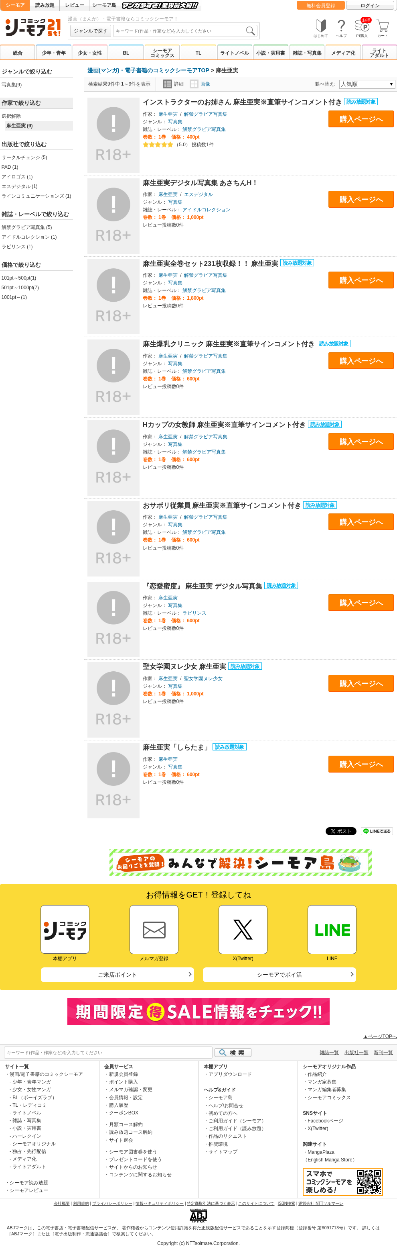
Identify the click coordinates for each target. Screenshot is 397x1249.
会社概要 (62, 1203)
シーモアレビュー (29, 1190)
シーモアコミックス (162, 53)
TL (199, 53)
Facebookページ (325, 1121)
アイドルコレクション (206, 210)
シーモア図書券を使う (133, 1152)
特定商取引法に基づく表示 (211, 1203)
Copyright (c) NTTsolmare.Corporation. (198, 1243)
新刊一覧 (383, 1052)
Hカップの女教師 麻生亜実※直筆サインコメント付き (225, 425)
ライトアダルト (379, 53)
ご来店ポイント (117, 974)
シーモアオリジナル (34, 1144)
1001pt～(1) (14, 297)
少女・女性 (90, 53)
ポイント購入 (123, 1082)
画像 (200, 84)
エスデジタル (198, 194)
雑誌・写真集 (307, 53)
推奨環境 (218, 1144)
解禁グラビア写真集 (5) (27, 227)
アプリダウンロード (230, 1074)
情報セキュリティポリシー (160, 1203)
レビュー (74, 5)
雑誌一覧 (329, 1052)
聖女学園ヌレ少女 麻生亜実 (185, 666)
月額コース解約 (126, 1124)
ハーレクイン (26, 1136)
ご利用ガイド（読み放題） (237, 1128)
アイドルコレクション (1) (29, 237)
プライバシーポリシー (112, 1203)
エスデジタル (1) (20, 186)
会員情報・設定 (126, 1097)
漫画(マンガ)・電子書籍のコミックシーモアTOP (148, 70)
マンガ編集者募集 (327, 1089)
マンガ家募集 (322, 1082)
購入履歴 (118, 1105)
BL (126, 53)
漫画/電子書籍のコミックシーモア (46, 1074)
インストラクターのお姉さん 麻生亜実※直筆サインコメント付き (243, 102)
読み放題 (45, 5)
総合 (17, 53)
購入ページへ (361, 119)
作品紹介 (317, 1074)
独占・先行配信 (29, 1151)
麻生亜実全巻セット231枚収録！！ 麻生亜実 (211, 264)
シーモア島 (104, 5)
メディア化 (343, 53)
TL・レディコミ (29, 1105)
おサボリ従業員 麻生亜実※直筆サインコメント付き (223, 505)
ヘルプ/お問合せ (226, 1105)
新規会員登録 (123, 1074)
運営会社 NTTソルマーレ (320, 1203)
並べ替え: (326, 84)
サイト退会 (121, 1140)
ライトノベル (234, 53)
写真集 (175, 122)
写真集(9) (12, 85)
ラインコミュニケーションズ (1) (36, 196)
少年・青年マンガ (31, 1082)
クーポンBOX (123, 1113)
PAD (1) (10, 167)
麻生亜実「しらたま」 (178, 747)
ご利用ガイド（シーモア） (237, 1121)
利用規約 (81, 1203)
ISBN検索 (286, 1203)
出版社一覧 (356, 1052)
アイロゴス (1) (17, 177)
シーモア (15, 5)
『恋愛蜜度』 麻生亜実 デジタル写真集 (203, 586)
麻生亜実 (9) (19, 126)
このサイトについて (256, 1203)
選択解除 (11, 116)
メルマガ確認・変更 (130, 1089)
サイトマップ (223, 1152)
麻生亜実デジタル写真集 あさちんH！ (201, 183)
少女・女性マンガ (31, 1089)
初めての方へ (223, 1113)
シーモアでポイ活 (279, 974)
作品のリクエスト (228, 1136)
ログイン (370, 5)
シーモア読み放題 (29, 1183)
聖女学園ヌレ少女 (203, 678)
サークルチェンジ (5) (24, 157)
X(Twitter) (318, 1128)
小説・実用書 (270, 53)
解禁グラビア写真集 (205, 114)
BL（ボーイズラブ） (34, 1097)
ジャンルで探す (90, 31)
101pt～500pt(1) (19, 278)
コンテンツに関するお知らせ (140, 1174)
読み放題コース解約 (130, 1132)
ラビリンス (194, 613)
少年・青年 (54, 53)
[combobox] (185, 31)
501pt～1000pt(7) (20, 287)
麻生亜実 (168, 114)
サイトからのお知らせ (133, 1167)
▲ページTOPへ (380, 1036)
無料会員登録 (320, 5)
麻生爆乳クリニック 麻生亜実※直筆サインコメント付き (230, 344)
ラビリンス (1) (17, 246)
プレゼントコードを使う (135, 1159)
